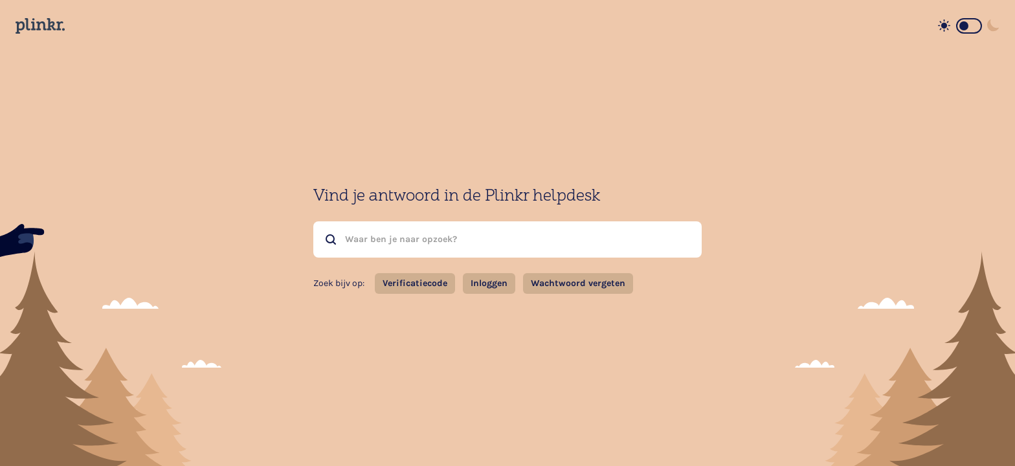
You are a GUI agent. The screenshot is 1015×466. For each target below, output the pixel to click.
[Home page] (40, 26)
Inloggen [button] (489, 283)
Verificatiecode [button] (415, 283)
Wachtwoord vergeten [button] (578, 283)
